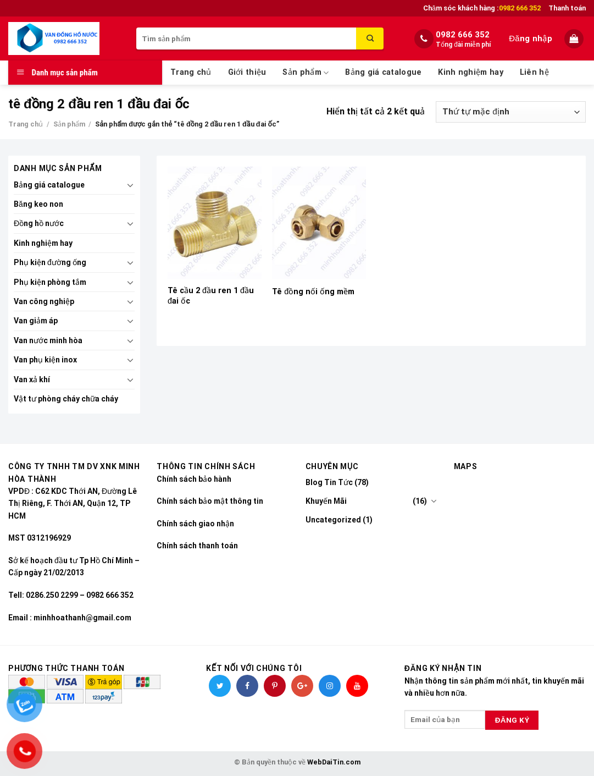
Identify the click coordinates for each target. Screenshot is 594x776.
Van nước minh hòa (48, 340)
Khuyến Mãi (326, 501)
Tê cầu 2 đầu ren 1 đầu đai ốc (211, 296)
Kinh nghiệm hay (470, 72)
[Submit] (370, 38)
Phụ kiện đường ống (50, 262)
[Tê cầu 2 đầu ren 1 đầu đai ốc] (215, 223)
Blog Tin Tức (329, 482)
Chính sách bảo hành (194, 479)
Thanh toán (567, 8)
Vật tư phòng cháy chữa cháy (66, 398)
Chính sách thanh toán (197, 545)
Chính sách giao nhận (195, 523)
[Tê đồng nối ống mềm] (319, 223)
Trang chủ (191, 72)
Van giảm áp (36, 320)
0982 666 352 (463, 35)
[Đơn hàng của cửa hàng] (511, 112)
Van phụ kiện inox (45, 359)
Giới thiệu (247, 72)
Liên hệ (534, 72)
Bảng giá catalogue (383, 72)
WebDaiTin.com (333, 762)
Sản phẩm (305, 73)
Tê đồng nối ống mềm (313, 291)
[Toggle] (130, 184)
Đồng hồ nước (39, 223)
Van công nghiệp (44, 301)
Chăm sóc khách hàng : (482, 8)
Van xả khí (32, 379)
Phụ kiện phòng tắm (50, 282)
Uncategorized (333, 519)
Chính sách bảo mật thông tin (210, 501)
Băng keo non (38, 204)
